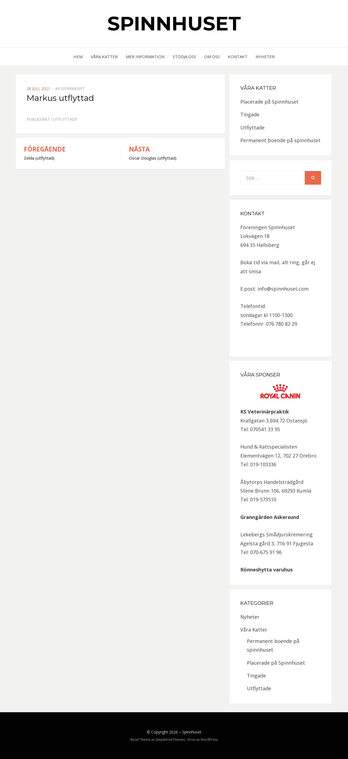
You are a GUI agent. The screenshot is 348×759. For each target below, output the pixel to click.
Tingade (249, 114)
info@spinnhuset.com (283, 288)
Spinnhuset (174, 23)
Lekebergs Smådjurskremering (276, 534)
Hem (78, 56)
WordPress (209, 739)
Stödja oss (184, 56)
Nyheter (265, 56)
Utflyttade (65, 119)
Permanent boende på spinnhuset (280, 140)
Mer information (145, 56)
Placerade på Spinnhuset (269, 101)
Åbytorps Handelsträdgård (271, 482)
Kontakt (237, 56)
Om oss (212, 56)
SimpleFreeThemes (170, 739)
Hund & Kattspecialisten (268, 446)
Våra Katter (104, 56)
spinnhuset (73, 88)
